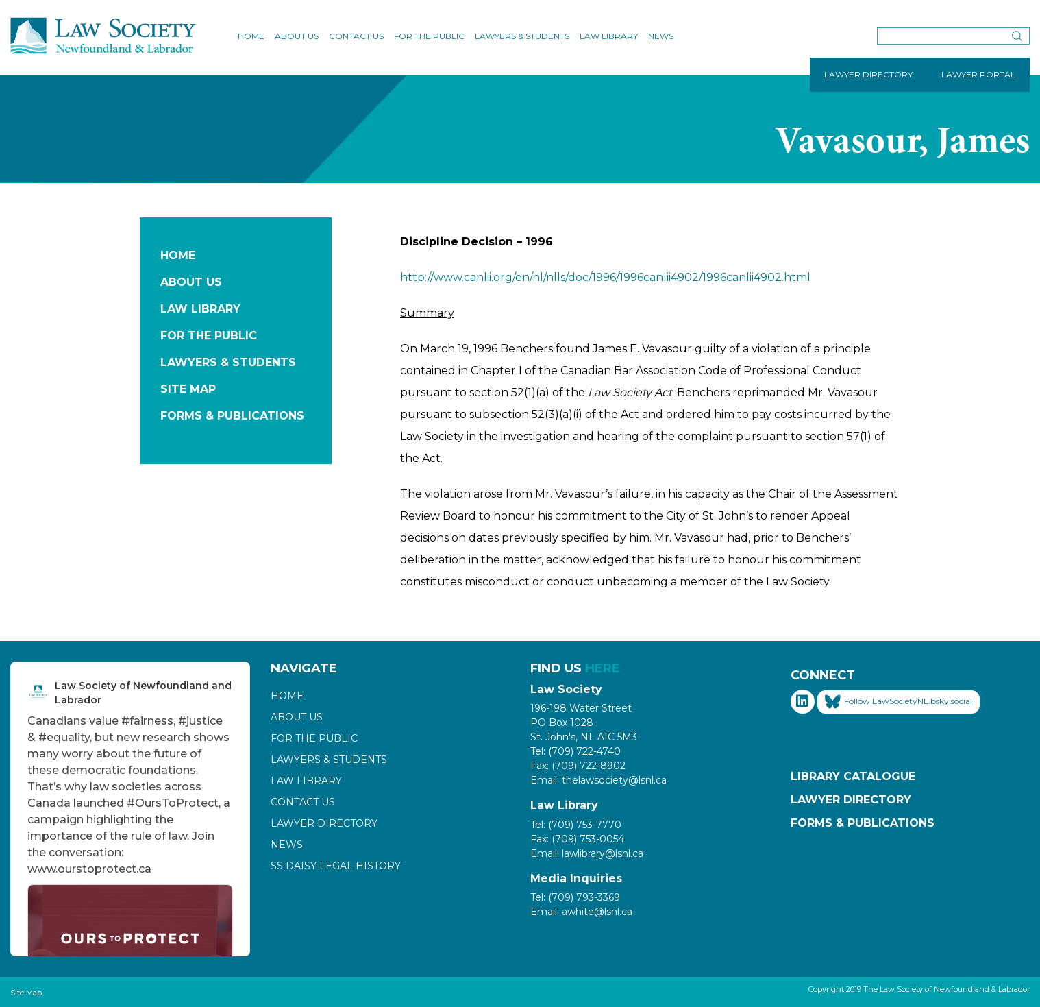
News (660, 36)
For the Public (429, 36)
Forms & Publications (232, 415)
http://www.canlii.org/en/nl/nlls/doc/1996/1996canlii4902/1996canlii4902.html (605, 277)
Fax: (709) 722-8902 (578, 766)
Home (251, 36)
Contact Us (356, 36)
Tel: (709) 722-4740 (575, 751)
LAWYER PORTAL (978, 74)
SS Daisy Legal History (336, 866)
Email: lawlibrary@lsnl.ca (586, 853)
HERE (602, 668)
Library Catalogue (853, 776)
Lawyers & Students (522, 36)
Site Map (188, 389)
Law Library (609, 36)
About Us (297, 36)
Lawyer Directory (324, 823)
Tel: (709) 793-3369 (575, 897)
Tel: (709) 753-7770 (575, 824)
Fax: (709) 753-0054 (577, 839)
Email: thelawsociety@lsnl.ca (598, 780)
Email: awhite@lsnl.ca (581, 912)
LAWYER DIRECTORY (868, 74)
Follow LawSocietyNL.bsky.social (898, 702)
